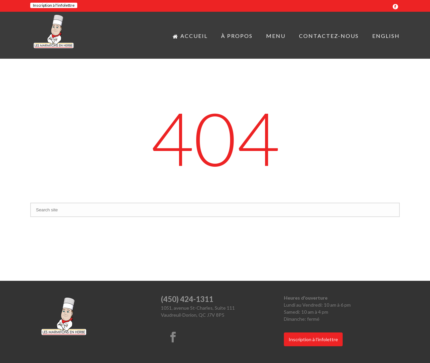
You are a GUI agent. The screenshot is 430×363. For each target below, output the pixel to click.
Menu (276, 36)
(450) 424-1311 (187, 299)
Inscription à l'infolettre (54, 5)
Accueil (190, 36)
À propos (237, 36)
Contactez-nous (329, 36)
